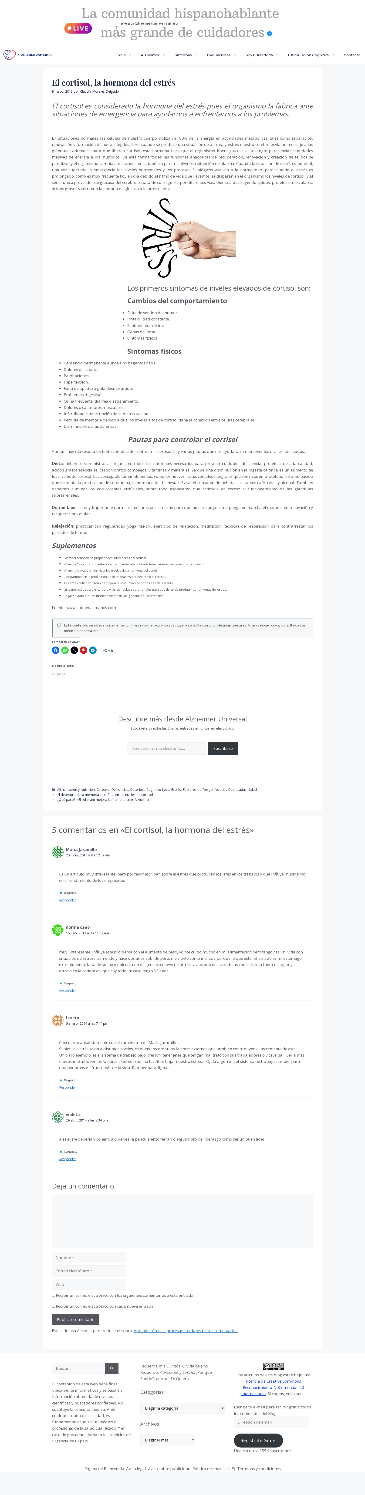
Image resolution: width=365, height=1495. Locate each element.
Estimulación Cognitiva (313, 55)
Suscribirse (223, 748)
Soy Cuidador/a (264, 55)
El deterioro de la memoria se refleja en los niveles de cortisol (105, 794)
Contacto (352, 55)
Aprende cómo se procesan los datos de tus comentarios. (186, 1330)
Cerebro (103, 789)
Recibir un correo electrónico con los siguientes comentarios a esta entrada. (125, 1295)
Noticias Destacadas (231, 789)
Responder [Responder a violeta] (67, 1159)
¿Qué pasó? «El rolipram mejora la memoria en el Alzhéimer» (104, 799)
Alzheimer (155, 55)
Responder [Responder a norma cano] (67, 990)
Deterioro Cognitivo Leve (149, 789)
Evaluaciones (224, 55)
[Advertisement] (87, 315)
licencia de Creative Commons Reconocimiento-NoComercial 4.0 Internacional (272, 1387)
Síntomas (188, 55)
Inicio (126, 55)
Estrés (176, 789)
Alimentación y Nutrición (76, 789)
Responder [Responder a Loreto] (67, 1087)
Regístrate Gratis (258, 1441)
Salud (252, 789)
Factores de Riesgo (198, 789)
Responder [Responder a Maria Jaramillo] (67, 900)
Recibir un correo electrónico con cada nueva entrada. (105, 1306)
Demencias (119, 789)
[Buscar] (111, 1368)
